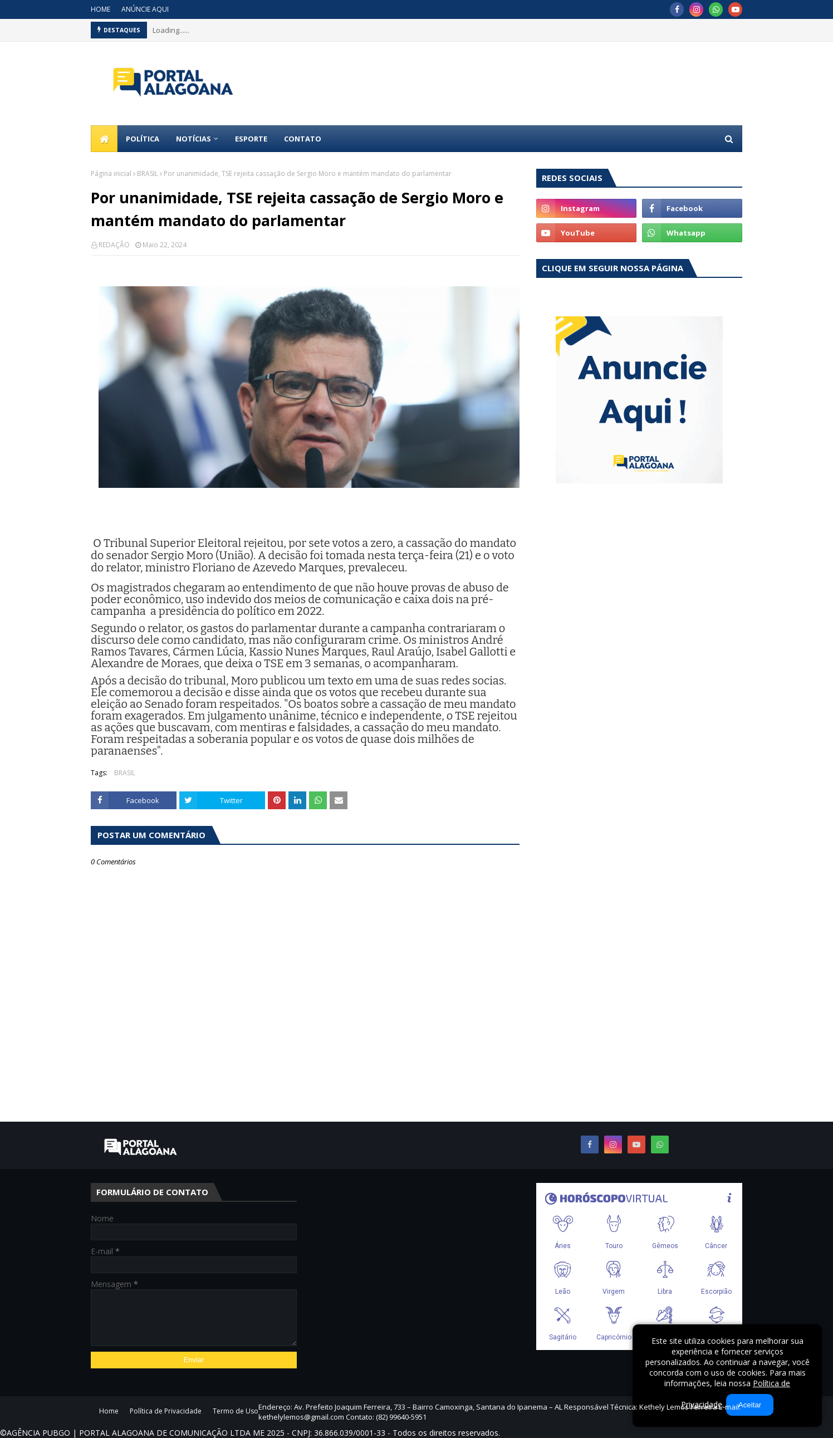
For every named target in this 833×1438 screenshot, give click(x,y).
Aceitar (749, 1405)
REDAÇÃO (114, 245)
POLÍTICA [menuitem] (142, 139)
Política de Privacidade (166, 1411)
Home (109, 1411)
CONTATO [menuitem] (302, 139)
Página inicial (111, 173)
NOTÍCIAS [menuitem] (193, 139)
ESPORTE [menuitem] (251, 139)
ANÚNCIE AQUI (145, 9)
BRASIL (147, 173)
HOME (100, 9)
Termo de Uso (235, 1411)
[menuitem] (104, 138)
